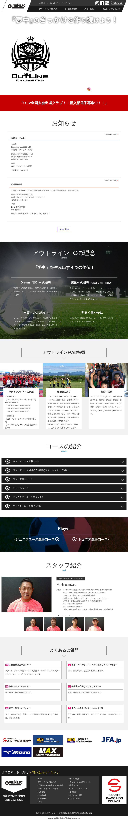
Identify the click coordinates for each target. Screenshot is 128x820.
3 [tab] (66, 615)
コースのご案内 (71, 9)
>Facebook (42, 795)
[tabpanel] (64, 595)
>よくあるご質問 (75, 795)
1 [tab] (58, 615)
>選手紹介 (73, 792)
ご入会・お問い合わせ (111, 9)
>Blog (40, 802)
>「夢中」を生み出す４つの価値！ (51, 785)
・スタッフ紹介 (74, 798)
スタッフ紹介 (89, 9)
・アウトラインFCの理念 (46, 782)
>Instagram (42, 798)
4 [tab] (69, 615)
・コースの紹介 (74, 779)
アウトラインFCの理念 (48, 9)
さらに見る (64, 229)
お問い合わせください (44, 772)
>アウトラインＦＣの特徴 (48, 789)
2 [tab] (62, 615)
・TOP (39, 779)
